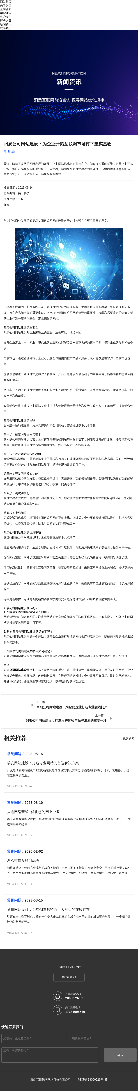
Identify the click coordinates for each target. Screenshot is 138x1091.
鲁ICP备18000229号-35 (92, 1079)
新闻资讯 (6, 24)
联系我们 (6, 28)
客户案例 (6, 16)
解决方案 (6, 20)
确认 (120, 1055)
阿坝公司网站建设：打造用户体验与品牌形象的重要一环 (66, 720)
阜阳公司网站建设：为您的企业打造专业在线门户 (71, 707)
